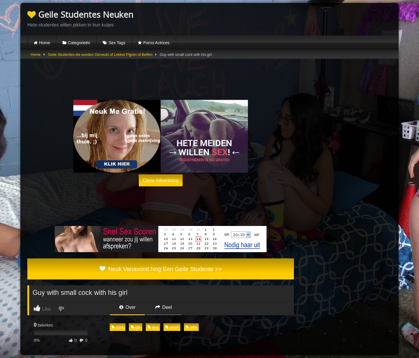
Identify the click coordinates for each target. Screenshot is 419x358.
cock (117, 327)
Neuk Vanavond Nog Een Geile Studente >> (161, 269)
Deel (163, 307)
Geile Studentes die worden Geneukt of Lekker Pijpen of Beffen (100, 54)
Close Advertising (161, 180)
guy (153, 327)
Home (44, 42)
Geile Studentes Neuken (80, 14)
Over (127, 307)
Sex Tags (117, 42)
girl (136, 327)
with (191, 327)
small (172, 327)
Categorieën (79, 42)
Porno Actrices (156, 42)
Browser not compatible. (323, 18)
